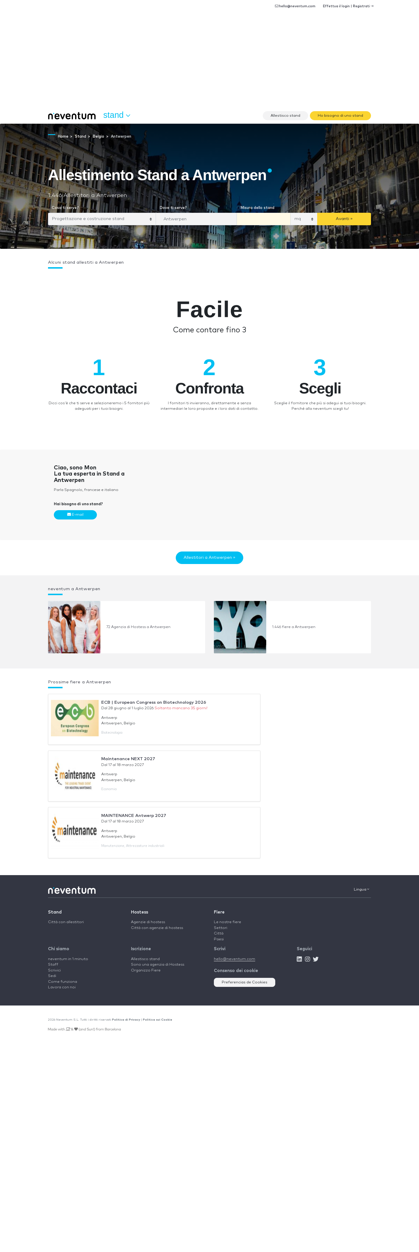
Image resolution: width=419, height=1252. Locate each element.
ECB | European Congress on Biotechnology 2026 (153, 702)
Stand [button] (116, 115)
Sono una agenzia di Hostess (157, 965)
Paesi (219, 939)
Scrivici (54, 970)
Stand (55, 912)
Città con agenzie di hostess (157, 928)
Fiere (219, 912)
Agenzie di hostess (148, 922)
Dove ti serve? (173, 208)
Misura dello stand (257, 208)
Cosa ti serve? (65, 208)
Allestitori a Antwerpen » (209, 557)
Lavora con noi (62, 987)
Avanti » (344, 219)
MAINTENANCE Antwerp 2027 (133, 815)
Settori (220, 928)
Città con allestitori (66, 922)
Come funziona (62, 982)
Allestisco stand (285, 116)
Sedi (52, 976)
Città (218, 933)
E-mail (75, 514)
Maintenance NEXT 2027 (128, 759)
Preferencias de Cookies (244, 982)
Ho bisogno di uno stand (340, 116)
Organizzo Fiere (146, 970)
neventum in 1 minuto (68, 959)
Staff (53, 965)
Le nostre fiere (227, 922)
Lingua (361, 889)
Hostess (139, 912)
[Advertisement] (209, 64)
